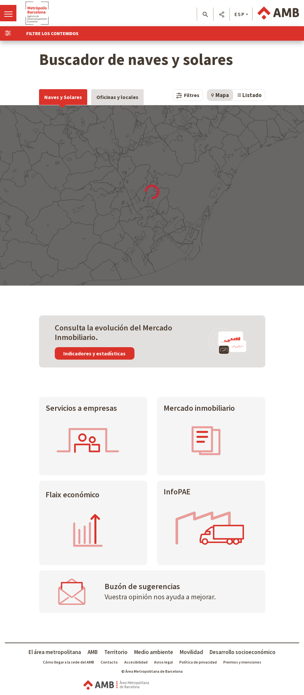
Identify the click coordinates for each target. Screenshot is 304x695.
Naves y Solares (63, 97)
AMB (93, 652)
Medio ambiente (153, 652)
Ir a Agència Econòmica (37, 13)
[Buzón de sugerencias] (152, 591)
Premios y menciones (242, 662)
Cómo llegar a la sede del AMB (68, 662)
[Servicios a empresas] (93, 436)
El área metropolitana (55, 652)
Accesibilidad (136, 662)
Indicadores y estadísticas (94, 353)
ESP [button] (239, 14)
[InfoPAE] (211, 523)
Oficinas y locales (117, 97)
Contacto (109, 662)
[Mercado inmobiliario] (211, 436)
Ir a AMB (278, 13)
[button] (205, 14)
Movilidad (191, 652)
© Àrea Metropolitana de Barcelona (152, 671)
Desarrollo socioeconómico (242, 652)
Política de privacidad (198, 662)
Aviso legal (163, 662)
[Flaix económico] (93, 523)
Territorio (116, 652)
